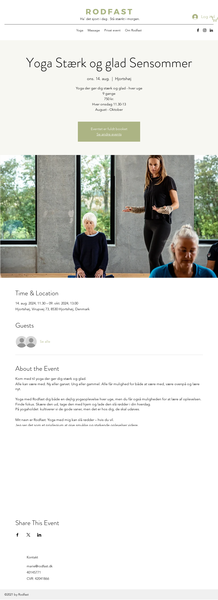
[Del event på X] (28, 535)
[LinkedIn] (211, 30)
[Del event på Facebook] (17, 535)
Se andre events (109, 134)
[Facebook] (198, 30)
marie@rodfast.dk (39, 566)
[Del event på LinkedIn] (39, 535)
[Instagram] (204, 30)
